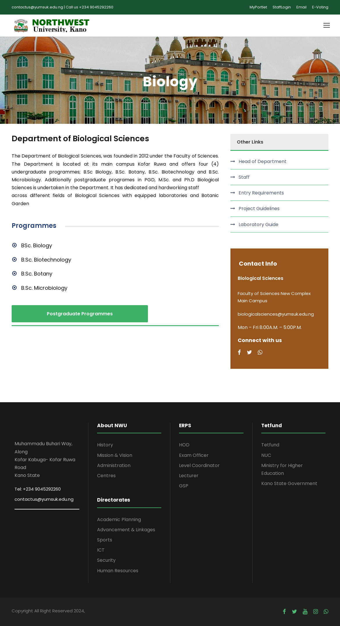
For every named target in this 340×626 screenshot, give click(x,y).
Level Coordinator (199, 465)
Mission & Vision (114, 455)
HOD (184, 444)
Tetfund (270, 444)
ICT (101, 550)
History (105, 444)
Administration (113, 465)
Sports (104, 539)
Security (106, 560)
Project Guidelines (259, 208)
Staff (244, 177)
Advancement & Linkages (126, 529)
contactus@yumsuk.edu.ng (44, 499)
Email (301, 7)
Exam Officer (194, 455)
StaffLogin (282, 7)
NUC (266, 455)
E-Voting (320, 7)
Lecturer (188, 475)
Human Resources (117, 570)
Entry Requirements (261, 192)
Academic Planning (119, 519)
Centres (106, 475)
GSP (183, 485)
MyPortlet (258, 7)
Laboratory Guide (258, 224)
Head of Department (263, 161)
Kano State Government (289, 483)
